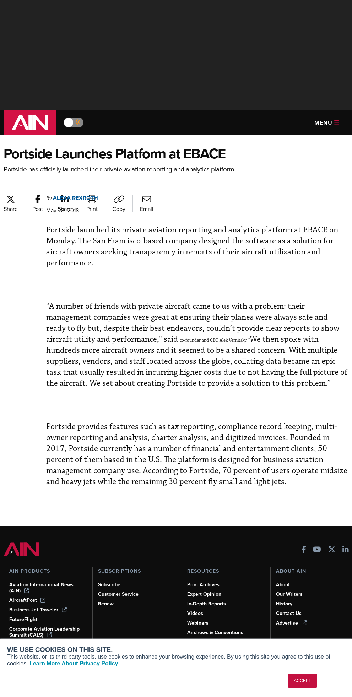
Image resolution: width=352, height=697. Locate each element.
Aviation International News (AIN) (41, 588)
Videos (195, 613)
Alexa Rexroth (75, 198)
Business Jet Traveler (38, 610)
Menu (326, 123)
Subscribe (109, 585)
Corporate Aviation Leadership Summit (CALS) (44, 632)
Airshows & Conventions (215, 633)
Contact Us (289, 613)
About (283, 585)
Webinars (198, 623)
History (284, 604)
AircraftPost (27, 600)
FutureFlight (23, 619)
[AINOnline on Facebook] (304, 550)
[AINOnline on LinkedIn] (345, 550)
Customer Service (118, 594)
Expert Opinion (204, 594)
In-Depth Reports (206, 604)
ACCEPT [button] (302, 680)
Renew (106, 604)
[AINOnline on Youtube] (317, 550)
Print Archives (203, 585)
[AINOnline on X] (331, 550)
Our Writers (289, 594)
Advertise (291, 623)
